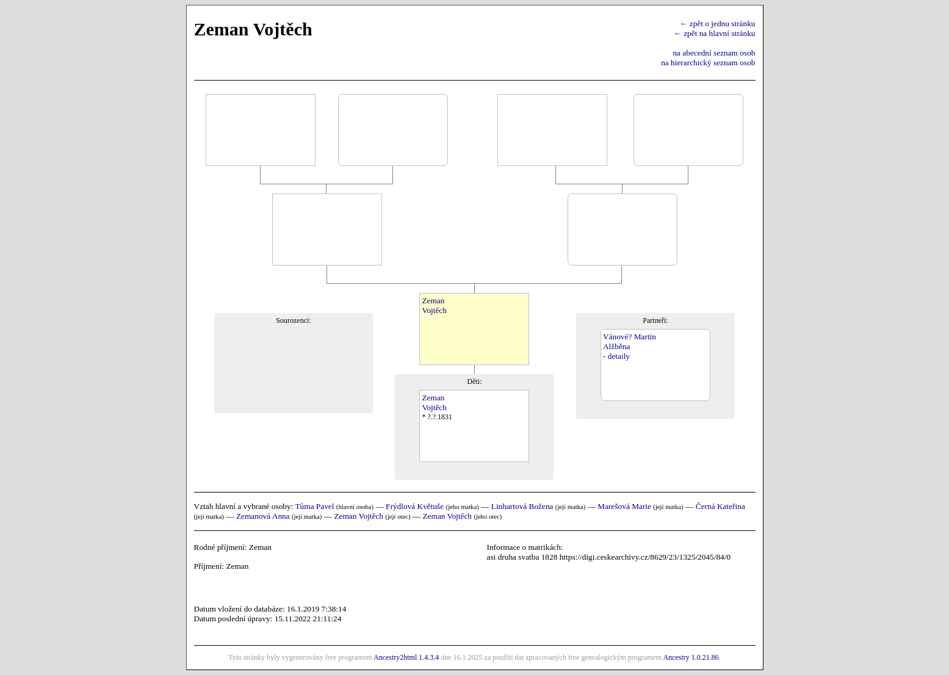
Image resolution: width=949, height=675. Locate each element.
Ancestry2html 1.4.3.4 (406, 657)
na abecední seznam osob (714, 52)
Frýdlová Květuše (415, 506)
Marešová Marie (624, 506)
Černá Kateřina (720, 506)
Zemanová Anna (263, 516)
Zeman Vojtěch (358, 516)
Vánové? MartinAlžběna (629, 341)
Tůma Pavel (314, 506)
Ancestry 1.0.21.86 (690, 657)
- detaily (616, 356)
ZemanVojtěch (434, 305)
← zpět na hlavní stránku (715, 33)
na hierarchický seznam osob (708, 62)
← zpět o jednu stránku (717, 23)
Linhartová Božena (522, 506)
